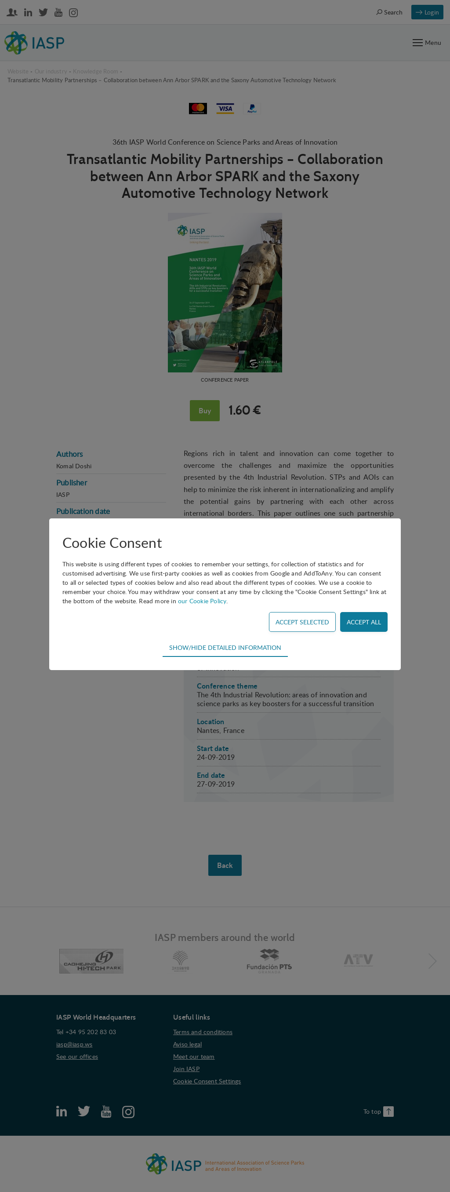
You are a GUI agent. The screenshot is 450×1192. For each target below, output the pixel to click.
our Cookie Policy (202, 601)
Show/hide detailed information (225, 647)
